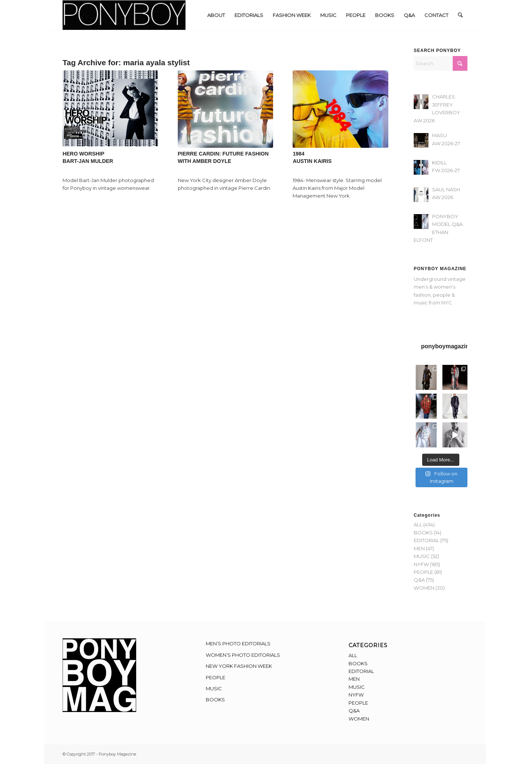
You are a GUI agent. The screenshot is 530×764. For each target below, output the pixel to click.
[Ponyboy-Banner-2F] (124, 15)
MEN (419, 548)
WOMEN (424, 588)
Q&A (419, 580)
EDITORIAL (426, 540)
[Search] (460, 15)
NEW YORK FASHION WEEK (239, 666)
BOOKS (423, 533)
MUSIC (422, 556)
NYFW (421, 564)
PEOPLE (423, 572)
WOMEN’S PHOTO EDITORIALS (243, 655)
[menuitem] (216, 15)
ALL (418, 524)
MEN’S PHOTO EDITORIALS (238, 643)
